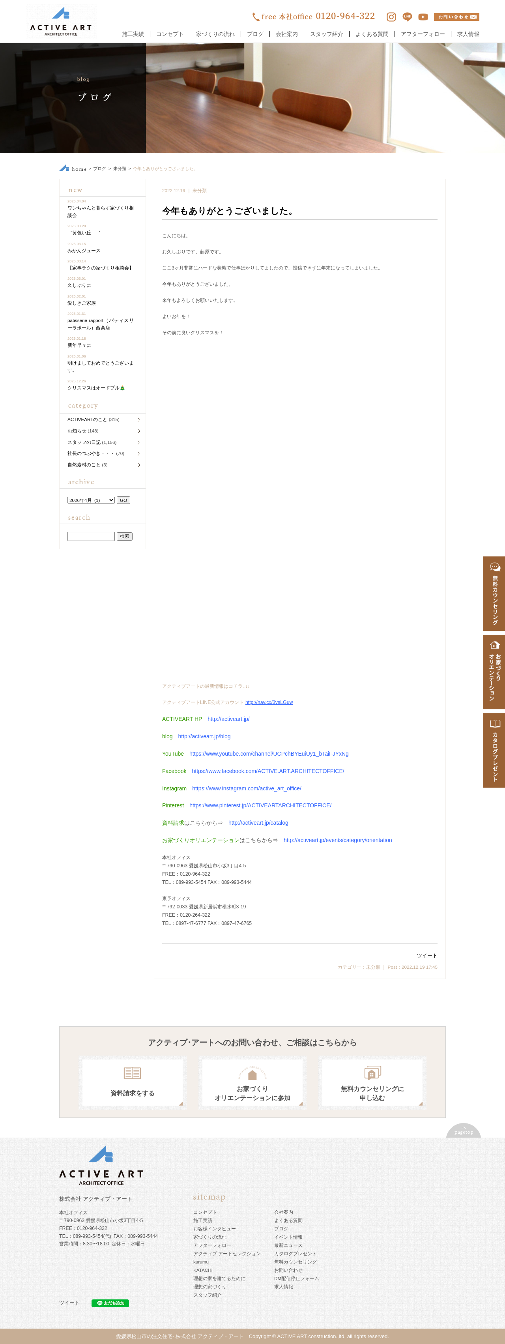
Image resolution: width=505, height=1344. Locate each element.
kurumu (201, 1261)
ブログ (255, 34)
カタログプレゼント (295, 1253)
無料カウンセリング (295, 1261)
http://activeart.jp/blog (204, 736)
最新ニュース (288, 1245)
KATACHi (202, 1270)
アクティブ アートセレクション (227, 1253)
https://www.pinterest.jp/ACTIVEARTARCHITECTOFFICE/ (260, 805)
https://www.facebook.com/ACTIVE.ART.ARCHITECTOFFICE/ (268, 771)
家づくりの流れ (215, 34)
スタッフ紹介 (326, 34)
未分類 (119, 168)
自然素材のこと (84, 464)
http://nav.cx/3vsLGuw (269, 702)
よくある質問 (372, 34)
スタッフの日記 (84, 442)
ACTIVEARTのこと (87, 419)
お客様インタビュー (214, 1228)
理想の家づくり (209, 1286)
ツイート (427, 955)
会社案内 (287, 34)
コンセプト (170, 34)
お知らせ (76, 430)
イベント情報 (288, 1236)
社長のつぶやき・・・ (91, 453)
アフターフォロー (423, 34)
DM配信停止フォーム (296, 1278)
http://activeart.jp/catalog (258, 823)
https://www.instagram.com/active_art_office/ (246, 788)
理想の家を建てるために (219, 1278)
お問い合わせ (288, 1270)
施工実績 (133, 34)
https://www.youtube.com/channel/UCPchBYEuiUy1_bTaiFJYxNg (269, 754)
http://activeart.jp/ (229, 719)
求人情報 (468, 34)
